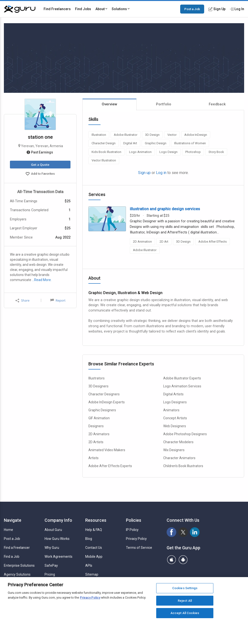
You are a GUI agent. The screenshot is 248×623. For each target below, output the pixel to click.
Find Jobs (83, 9)
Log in (161, 172)
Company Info (58, 520)
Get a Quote (40, 164)
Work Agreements (58, 556)
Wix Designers (174, 450)
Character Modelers (178, 442)
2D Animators (98, 434)
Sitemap (91, 574)
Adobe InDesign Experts (106, 402)
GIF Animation (99, 418)
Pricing (50, 574)
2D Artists (95, 442)
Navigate (12, 520)
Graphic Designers (102, 410)
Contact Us (93, 548)
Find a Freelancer (17, 548)
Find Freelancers (57, 9)
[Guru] (19, 9)
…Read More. (42, 280)
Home (8, 530)
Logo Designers (175, 402)
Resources (95, 520)
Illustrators (96, 378)
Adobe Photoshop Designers (185, 434)
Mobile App (93, 556)
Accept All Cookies (184, 613)
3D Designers (98, 386)
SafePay (51, 565)
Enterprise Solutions (19, 565)
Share (23, 300)
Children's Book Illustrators (183, 466)
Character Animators (179, 458)
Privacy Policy (136, 539)
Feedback (217, 104)
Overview (109, 104)
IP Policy (132, 530)
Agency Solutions (17, 574)
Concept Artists (175, 418)
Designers (96, 426)
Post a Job (192, 9)
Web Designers (174, 426)
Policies (133, 520)
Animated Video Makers (106, 450)
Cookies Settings (184, 588)
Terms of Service (139, 548)
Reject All (185, 600)
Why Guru (52, 548)
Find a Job (11, 556)
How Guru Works (57, 539)
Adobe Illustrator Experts (182, 378)
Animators (171, 410)
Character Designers (104, 394)
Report (57, 300)
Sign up (144, 172)
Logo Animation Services (182, 386)
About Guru (53, 530)
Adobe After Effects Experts (110, 466)
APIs (88, 565)
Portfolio (163, 104)
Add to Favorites (40, 174)
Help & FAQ (93, 530)
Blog (88, 539)
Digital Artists (173, 394)
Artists (93, 458)
